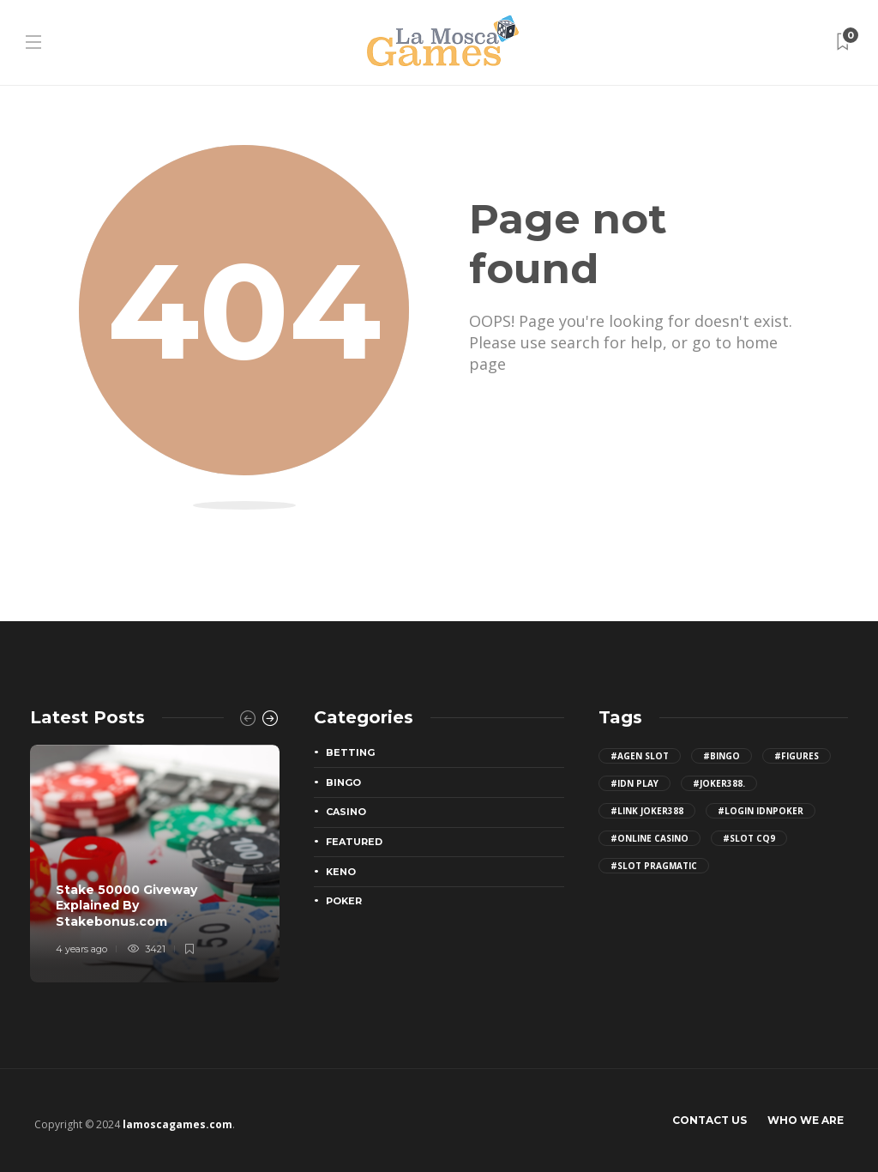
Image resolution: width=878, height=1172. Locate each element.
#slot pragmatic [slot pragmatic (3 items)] (653, 866)
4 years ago (81, 949)
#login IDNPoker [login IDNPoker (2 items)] (760, 811)
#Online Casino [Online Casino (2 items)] (649, 838)
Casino (346, 812)
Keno (341, 872)
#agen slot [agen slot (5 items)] (639, 756)
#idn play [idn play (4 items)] (634, 783)
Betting (350, 752)
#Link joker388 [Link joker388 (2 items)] (646, 811)
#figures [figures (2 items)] (796, 756)
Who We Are (805, 1120)
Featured (354, 842)
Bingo (343, 782)
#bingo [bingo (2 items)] (721, 756)
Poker (344, 901)
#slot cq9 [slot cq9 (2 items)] (749, 838)
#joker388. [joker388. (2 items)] (719, 783)
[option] (155, 863)
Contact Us (709, 1120)
